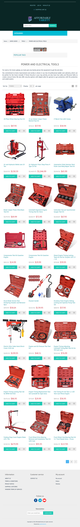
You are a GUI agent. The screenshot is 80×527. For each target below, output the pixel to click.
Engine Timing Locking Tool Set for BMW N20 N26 (14, 393)
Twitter (40, 500)
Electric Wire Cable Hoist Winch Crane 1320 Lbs (14, 347)
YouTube (44, 500)
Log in (39, 5)
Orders (57, 481)
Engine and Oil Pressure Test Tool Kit (40, 347)
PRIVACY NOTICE (9, 484)
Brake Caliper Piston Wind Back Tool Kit (14, 211)
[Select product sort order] (15, 86)
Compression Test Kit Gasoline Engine (14, 256)
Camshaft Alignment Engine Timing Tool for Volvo (38, 211)
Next (75, 461)
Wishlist (58, 484)
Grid (73, 86)
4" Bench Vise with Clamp (62, 119)
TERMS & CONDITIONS (11, 481)
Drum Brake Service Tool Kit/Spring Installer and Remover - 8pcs (15, 303)
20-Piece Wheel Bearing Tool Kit (14, 119)
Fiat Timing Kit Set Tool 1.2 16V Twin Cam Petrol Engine (64, 393)
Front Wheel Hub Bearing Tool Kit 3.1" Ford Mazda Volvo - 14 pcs (65, 438)
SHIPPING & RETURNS (11, 486)
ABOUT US (8, 478)
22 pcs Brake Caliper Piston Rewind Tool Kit (38, 120)
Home (5, 41)
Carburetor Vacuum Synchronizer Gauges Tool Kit (64, 211)
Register (33, 5)
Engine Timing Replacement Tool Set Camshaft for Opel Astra (39, 393)
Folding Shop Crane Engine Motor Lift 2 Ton (15, 438)
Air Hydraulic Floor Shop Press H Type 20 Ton (39, 165)
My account (59, 478)
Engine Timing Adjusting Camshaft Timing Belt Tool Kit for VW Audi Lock (65, 348)
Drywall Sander (34, 301)
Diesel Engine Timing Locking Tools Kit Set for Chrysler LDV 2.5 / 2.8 (65, 257)
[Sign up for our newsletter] (35, 513)
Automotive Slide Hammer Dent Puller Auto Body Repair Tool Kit (64, 165)
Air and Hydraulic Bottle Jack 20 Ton (14, 165)
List (76, 86)
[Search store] (36, 25)
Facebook (35, 500)
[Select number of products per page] (31, 86)
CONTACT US (33, 478)
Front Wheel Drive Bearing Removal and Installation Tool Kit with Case (40, 439)
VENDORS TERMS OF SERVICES (13, 489)
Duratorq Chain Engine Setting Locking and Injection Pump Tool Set (64, 303)
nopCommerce (43, 524)
